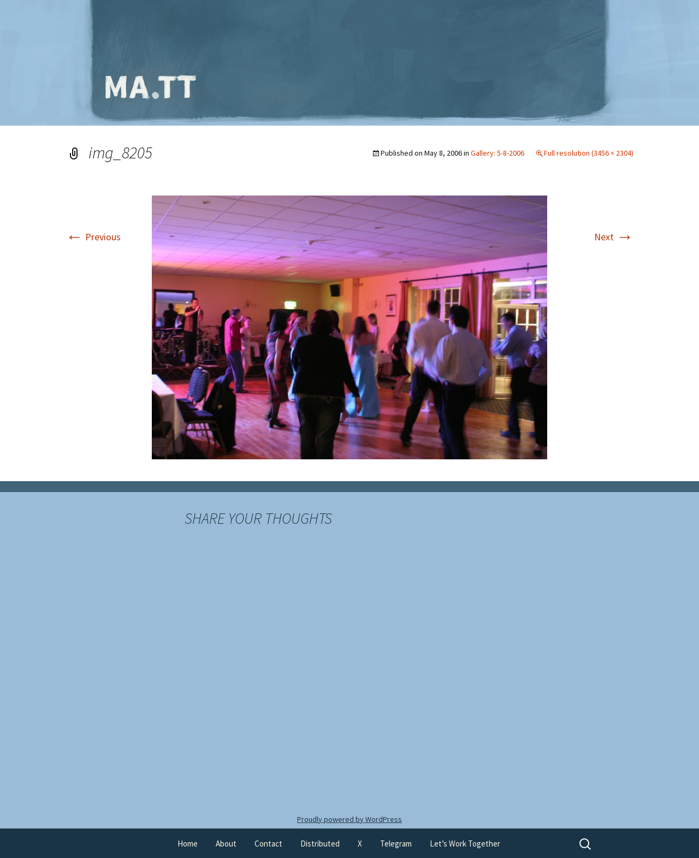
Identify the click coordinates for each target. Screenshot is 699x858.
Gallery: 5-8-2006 (497, 153)
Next (613, 236)
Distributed (320, 843)
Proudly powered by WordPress (349, 819)
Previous (93, 236)
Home (187, 843)
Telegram (396, 843)
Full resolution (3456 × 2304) (588, 153)
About (226, 843)
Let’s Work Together (465, 843)
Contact (268, 843)
